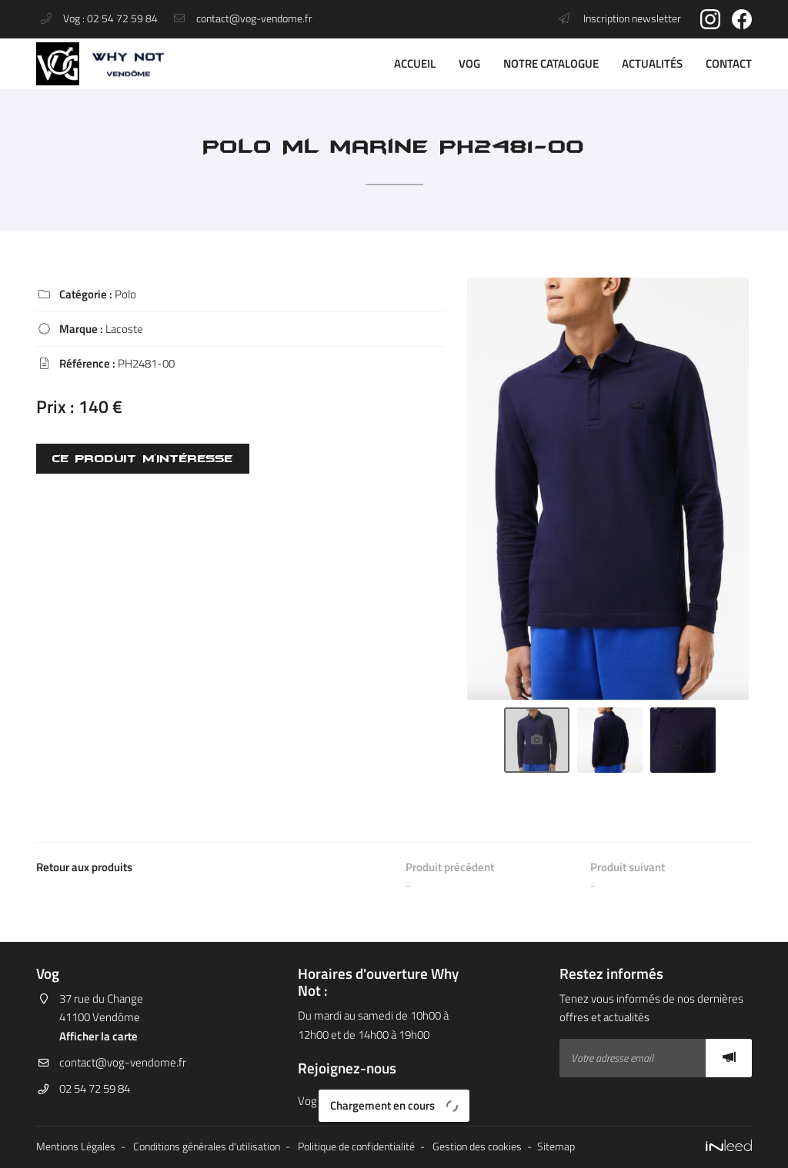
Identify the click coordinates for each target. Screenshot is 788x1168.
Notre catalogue (551, 63)
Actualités (652, 63)
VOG (469, 63)
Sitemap (556, 1146)
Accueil (415, 63)
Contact (729, 63)
